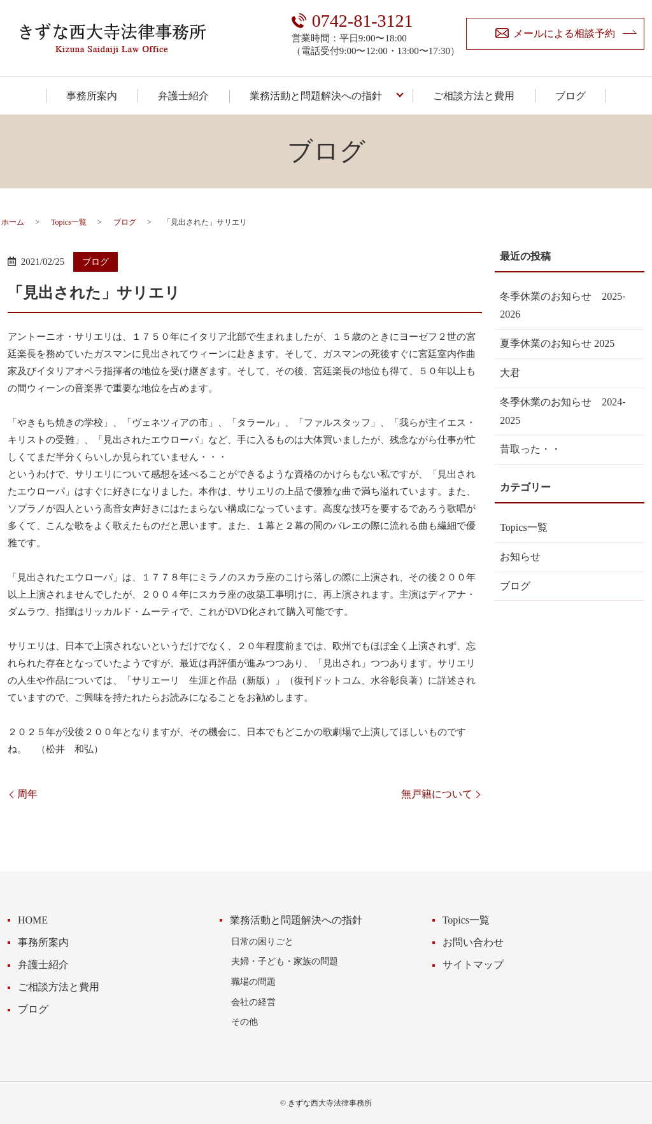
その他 (244, 1021)
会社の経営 (253, 1002)
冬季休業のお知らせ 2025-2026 (562, 305)
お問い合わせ (473, 942)
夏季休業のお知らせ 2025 (557, 343)
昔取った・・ (530, 449)
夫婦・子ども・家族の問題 (284, 961)
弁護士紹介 (183, 95)
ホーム (12, 222)
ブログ (570, 95)
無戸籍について (436, 794)
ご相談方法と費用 (473, 95)
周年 (27, 794)
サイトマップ (473, 964)
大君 (510, 372)
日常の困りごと (262, 941)
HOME (33, 920)
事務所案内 (91, 95)
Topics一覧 (69, 222)
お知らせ (520, 556)
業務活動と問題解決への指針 (316, 95)
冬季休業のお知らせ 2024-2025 (562, 411)
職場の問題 (253, 981)
